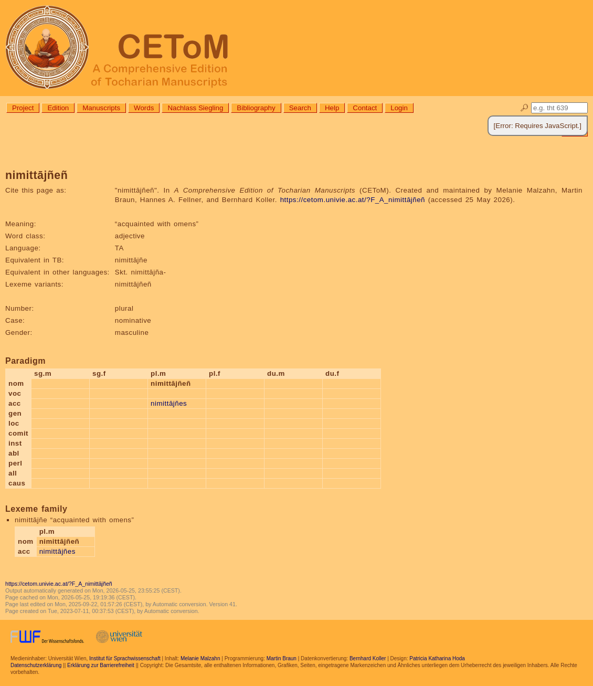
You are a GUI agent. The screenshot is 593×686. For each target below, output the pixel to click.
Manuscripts (101, 108)
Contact (365, 108)
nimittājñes (169, 403)
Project (23, 108)
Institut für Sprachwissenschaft (125, 658)
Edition (58, 108)
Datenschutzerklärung (35, 665)
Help (332, 108)
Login (399, 108)
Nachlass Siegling (195, 108)
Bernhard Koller (368, 658)
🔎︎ (524, 108)
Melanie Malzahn (200, 658)
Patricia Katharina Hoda (437, 658)
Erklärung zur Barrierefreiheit (100, 665)
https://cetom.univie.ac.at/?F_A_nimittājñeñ (352, 200)
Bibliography (256, 108)
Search (300, 108)
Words (144, 108)
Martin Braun (281, 658)
